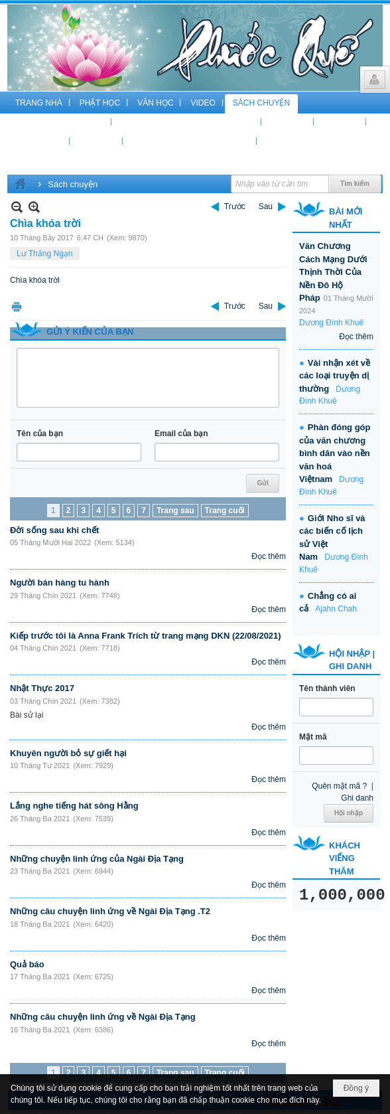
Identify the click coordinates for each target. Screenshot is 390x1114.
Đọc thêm (268, 556)
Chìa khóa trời (35, 280)
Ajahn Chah (336, 608)
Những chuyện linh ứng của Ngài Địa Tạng (97, 859)
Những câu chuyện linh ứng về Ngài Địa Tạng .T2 (110, 911)
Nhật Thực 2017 (42, 688)
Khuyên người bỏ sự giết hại (68, 753)
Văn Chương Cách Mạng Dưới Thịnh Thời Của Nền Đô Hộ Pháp (333, 272)
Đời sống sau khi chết (54, 530)
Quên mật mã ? (339, 786)
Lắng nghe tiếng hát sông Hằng (74, 806)
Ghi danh (357, 798)
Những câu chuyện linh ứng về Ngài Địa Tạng (103, 1017)
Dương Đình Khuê (331, 322)
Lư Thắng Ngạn (45, 253)
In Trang (16, 306)
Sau (266, 206)
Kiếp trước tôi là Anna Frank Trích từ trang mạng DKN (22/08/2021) (145, 636)
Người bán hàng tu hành (59, 583)
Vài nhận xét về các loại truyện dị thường (334, 376)
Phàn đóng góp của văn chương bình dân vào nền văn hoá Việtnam (334, 453)
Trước (234, 206)
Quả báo (27, 964)
